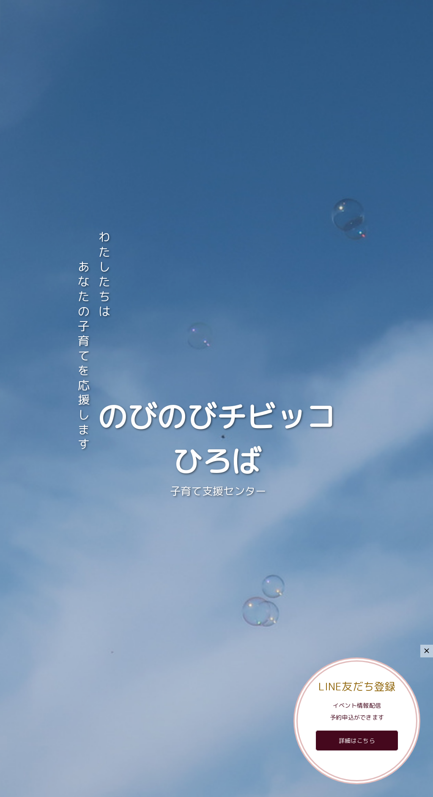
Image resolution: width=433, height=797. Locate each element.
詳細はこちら (357, 741)
